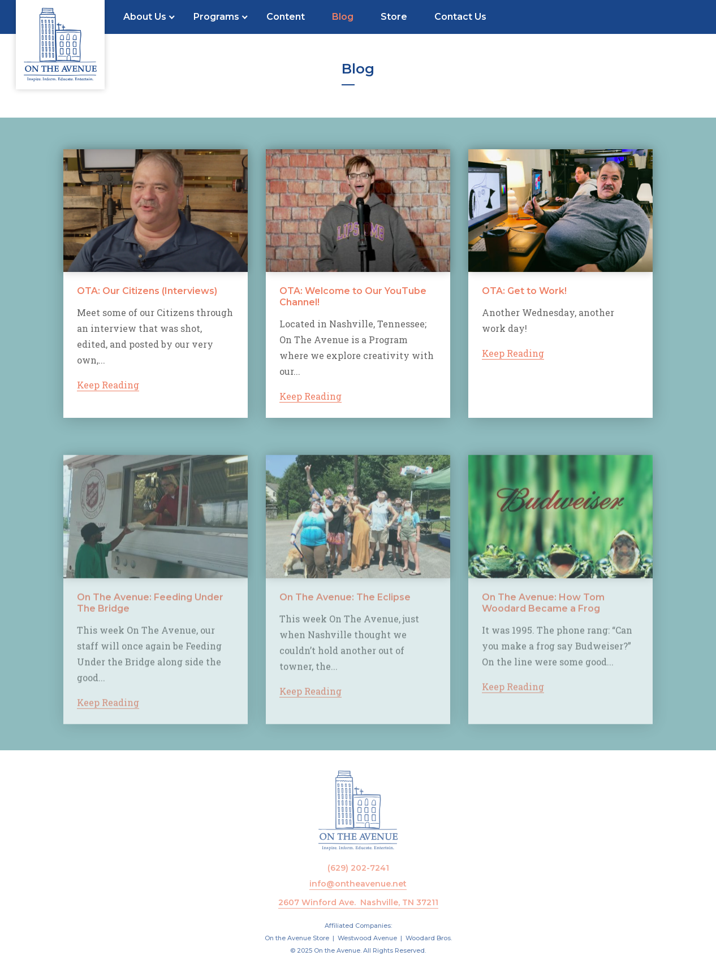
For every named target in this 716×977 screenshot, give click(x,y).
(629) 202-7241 (358, 868)
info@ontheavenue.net (358, 884)
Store (394, 16)
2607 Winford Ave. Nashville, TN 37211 (358, 902)
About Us (144, 16)
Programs (216, 16)
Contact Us (460, 16)
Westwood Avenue (367, 938)
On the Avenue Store (297, 938)
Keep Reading (108, 385)
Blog (342, 16)
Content (285, 16)
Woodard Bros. (429, 938)
